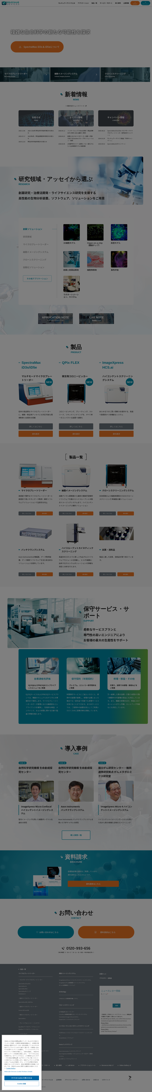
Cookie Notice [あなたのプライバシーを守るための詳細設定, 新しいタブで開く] (10, 1068)
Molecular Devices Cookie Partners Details (18, 1071)
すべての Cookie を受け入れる (21, 1078)
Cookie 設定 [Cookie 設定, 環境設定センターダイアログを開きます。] (21, 1084)
